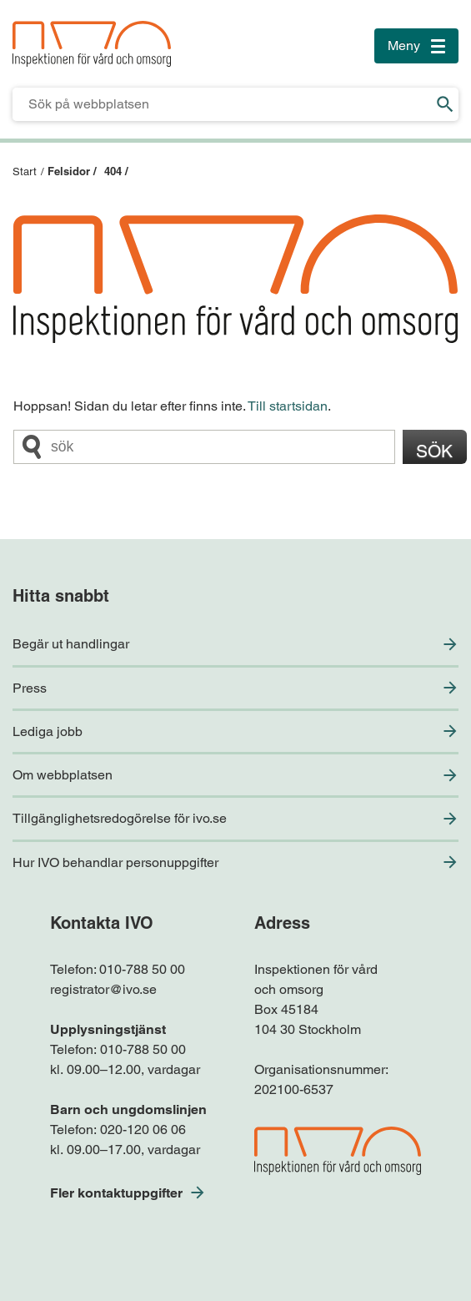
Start (25, 171)
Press (30, 688)
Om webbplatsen (63, 775)
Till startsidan (288, 406)
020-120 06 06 (143, 1129)
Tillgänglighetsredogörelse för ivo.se (120, 818)
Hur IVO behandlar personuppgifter (115, 862)
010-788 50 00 (142, 969)
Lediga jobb (48, 731)
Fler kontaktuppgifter (116, 1193)
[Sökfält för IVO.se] (222, 104)
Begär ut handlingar (71, 644)
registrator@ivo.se (103, 989)
